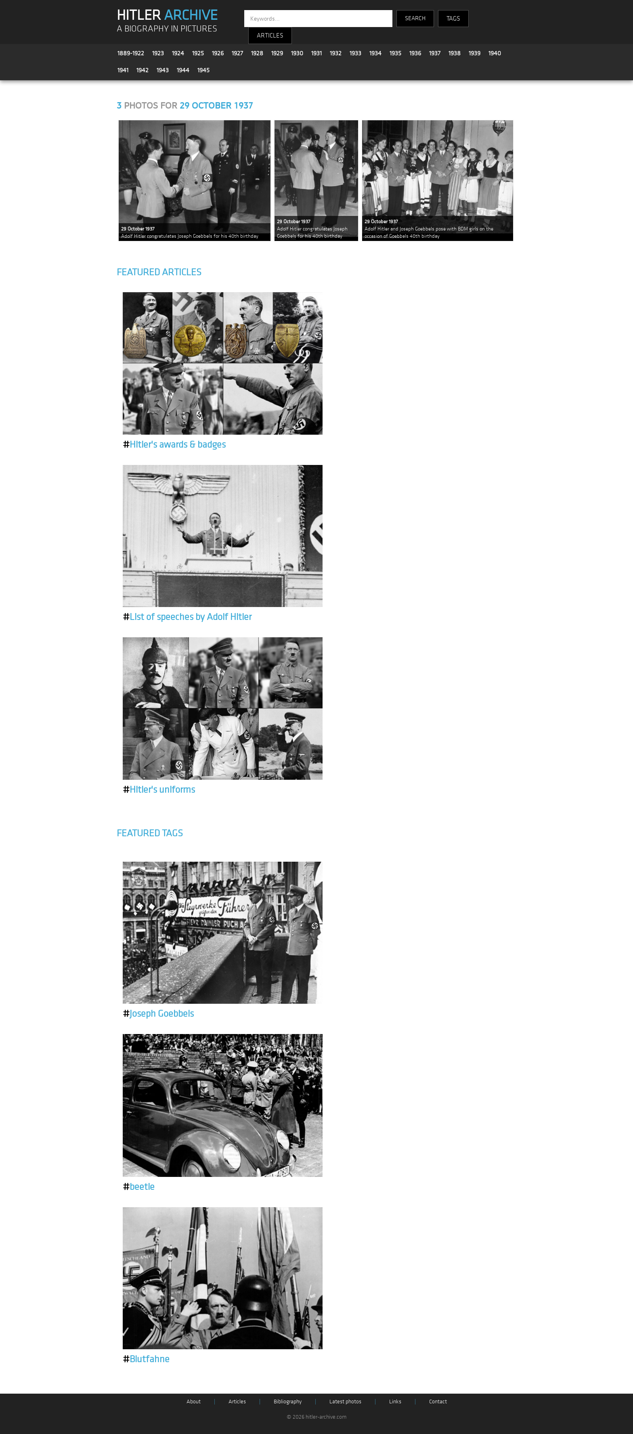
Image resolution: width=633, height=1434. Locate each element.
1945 (203, 70)
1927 (237, 53)
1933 (355, 53)
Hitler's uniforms (159, 790)
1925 (198, 53)
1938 (455, 53)
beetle (139, 1187)
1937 (434, 53)
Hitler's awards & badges (174, 445)
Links (395, 1401)
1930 (297, 53)
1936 (415, 53)
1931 (316, 53)
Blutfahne (146, 1359)
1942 (142, 70)
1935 (395, 53)
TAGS (453, 19)
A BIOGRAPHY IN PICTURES (167, 28)
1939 (474, 53)
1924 (178, 53)
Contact (438, 1401)
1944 (183, 70)
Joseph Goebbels (158, 1014)
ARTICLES (270, 35)
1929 (277, 53)
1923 (158, 53)
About (194, 1401)
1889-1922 (130, 53)
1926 (218, 53)
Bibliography (288, 1401)
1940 (494, 53)
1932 (336, 53)
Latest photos (345, 1401)
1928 (257, 53)
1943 (163, 70)
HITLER (167, 15)
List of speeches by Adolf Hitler (187, 617)
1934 (375, 53)
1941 (122, 70)
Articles (237, 1401)
